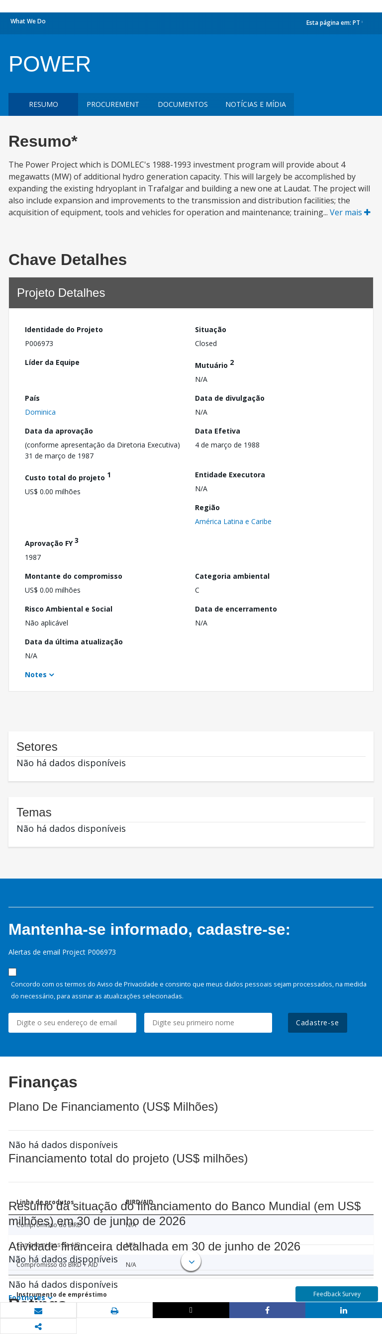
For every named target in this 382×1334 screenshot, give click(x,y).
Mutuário (214, 363)
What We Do (28, 21)
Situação (210, 329)
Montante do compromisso (73, 576)
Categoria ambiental (232, 576)
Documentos (183, 104)
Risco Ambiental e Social (68, 609)
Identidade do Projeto (64, 329)
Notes (36, 674)
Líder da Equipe (52, 362)
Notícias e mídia (255, 104)
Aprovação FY (52, 541)
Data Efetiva (217, 431)
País (32, 398)
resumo (43, 104)
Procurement (113, 104)
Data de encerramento (236, 609)
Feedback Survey (337, 1294)
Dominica (40, 412)
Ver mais (350, 212)
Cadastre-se (317, 1022)
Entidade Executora (230, 474)
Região (207, 507)
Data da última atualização (74, 641)
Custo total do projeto (68, 476)
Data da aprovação (59, 431)
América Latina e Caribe (233, 521)
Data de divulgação (230, 398)
